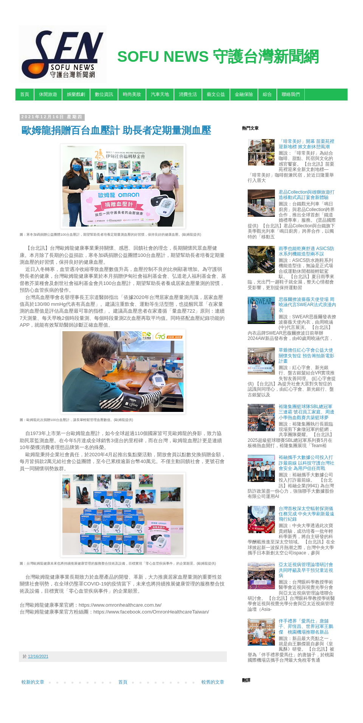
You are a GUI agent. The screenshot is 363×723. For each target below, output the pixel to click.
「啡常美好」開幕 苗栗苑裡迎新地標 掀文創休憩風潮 (306, 144)
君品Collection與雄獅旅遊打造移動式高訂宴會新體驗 (307, 194)
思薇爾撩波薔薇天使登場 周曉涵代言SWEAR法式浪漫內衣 (307, 305)
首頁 (24, 94)
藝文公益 (216, 94)
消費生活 (188, 94)
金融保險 (244, 94)
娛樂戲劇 (76, 94)
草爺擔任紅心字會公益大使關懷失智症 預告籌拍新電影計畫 (306, 355)
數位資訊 (104, 94)
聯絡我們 (291, 94)
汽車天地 (160, 94)
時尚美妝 (132, 94)
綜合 (267, 94)
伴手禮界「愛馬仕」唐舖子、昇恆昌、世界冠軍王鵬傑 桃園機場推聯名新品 (306, 626)
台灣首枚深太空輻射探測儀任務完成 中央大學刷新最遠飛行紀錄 (306, 514)
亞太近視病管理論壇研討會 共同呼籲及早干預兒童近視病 (306, 570)
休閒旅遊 (48, 94)
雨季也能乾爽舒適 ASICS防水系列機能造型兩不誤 (306, 251)
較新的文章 (33, 682)
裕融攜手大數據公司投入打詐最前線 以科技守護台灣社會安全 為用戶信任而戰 (306, 463)
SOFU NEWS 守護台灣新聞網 (218, 56)
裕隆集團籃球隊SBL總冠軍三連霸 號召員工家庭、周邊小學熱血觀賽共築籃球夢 (306, 412)
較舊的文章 (213, 682)
